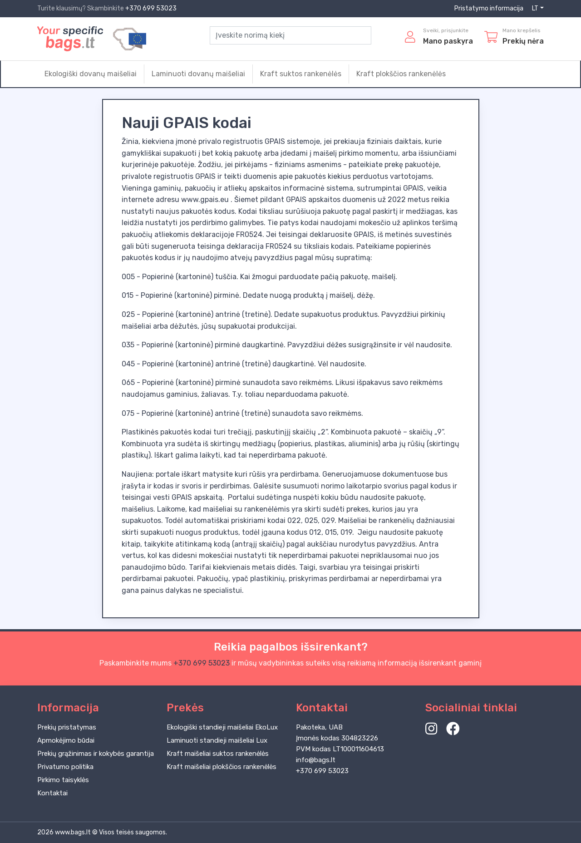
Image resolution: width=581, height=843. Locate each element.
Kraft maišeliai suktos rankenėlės (218, 753)
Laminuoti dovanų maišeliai (198, 73)
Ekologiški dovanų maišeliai (90, 73)
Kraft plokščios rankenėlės (401, 73)
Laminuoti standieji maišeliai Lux (217, 740)
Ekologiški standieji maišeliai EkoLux (222, 727)
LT (535, 8)
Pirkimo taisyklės (63, 780)
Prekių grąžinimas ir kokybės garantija (95, 753)
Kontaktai (52, 793)
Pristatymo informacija (488, 8)
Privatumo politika (65, 767)
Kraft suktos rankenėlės (300, 73)
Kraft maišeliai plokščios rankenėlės (221, 767)
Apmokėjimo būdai (65, 740)
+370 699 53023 (151, 8)
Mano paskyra (448, 41)
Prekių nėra (523, 41)
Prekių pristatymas (66, 727)
